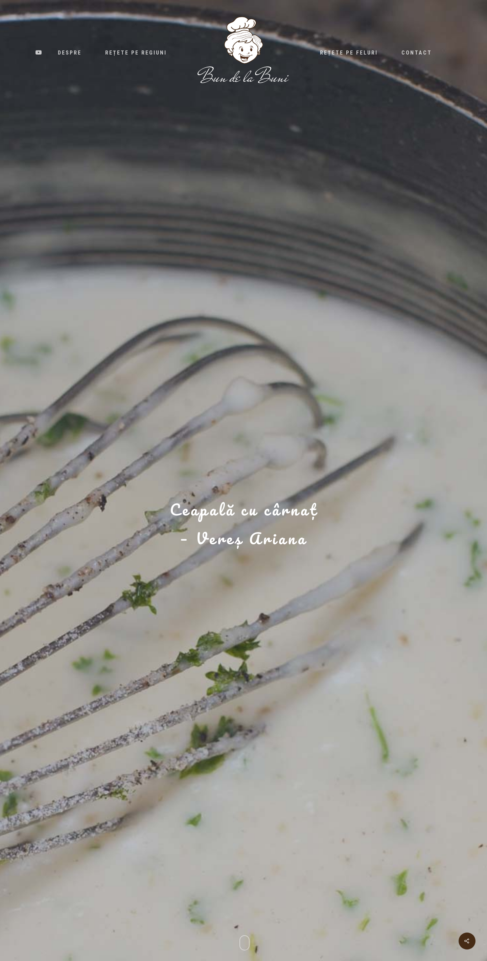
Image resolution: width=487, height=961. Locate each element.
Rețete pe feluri (349, 53)
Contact (416, 53)
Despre (70, 53)
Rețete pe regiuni (136, 53)
